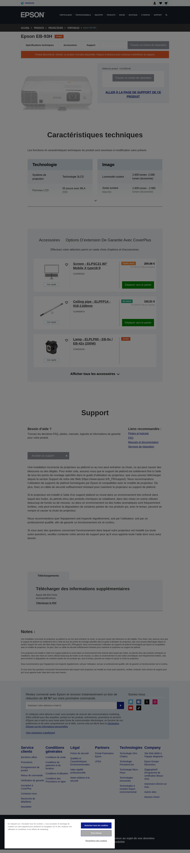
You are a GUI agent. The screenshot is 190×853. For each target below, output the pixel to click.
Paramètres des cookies (96, 841)
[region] (60, 833)
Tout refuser (96, 833)
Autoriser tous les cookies (96, 825)
